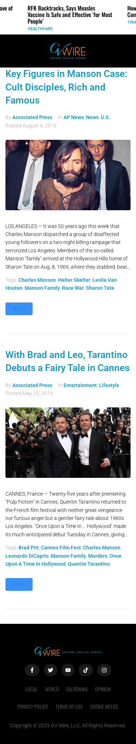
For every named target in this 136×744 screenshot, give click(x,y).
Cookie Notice (104, 706)
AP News (73, 117)
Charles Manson (37, 280)
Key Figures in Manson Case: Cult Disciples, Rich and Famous (66, 87)
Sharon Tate (100, 288)
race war (73, 288)
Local (31, 689)
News (92, 117)
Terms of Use (69, 706)
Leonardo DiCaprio (27, 556)
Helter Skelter (74, 280)
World (52, 689)
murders (97, 556)
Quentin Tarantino (89, 564)
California (77, 689)
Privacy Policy (32, 706)
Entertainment (80, 385)
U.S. (105, 117)
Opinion (103, 689)
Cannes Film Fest (61, 547)
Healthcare (40, 29)
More (19, 308)
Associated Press (32, 117)
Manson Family (42, 288)
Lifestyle (109, 385)
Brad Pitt (28, 547)
